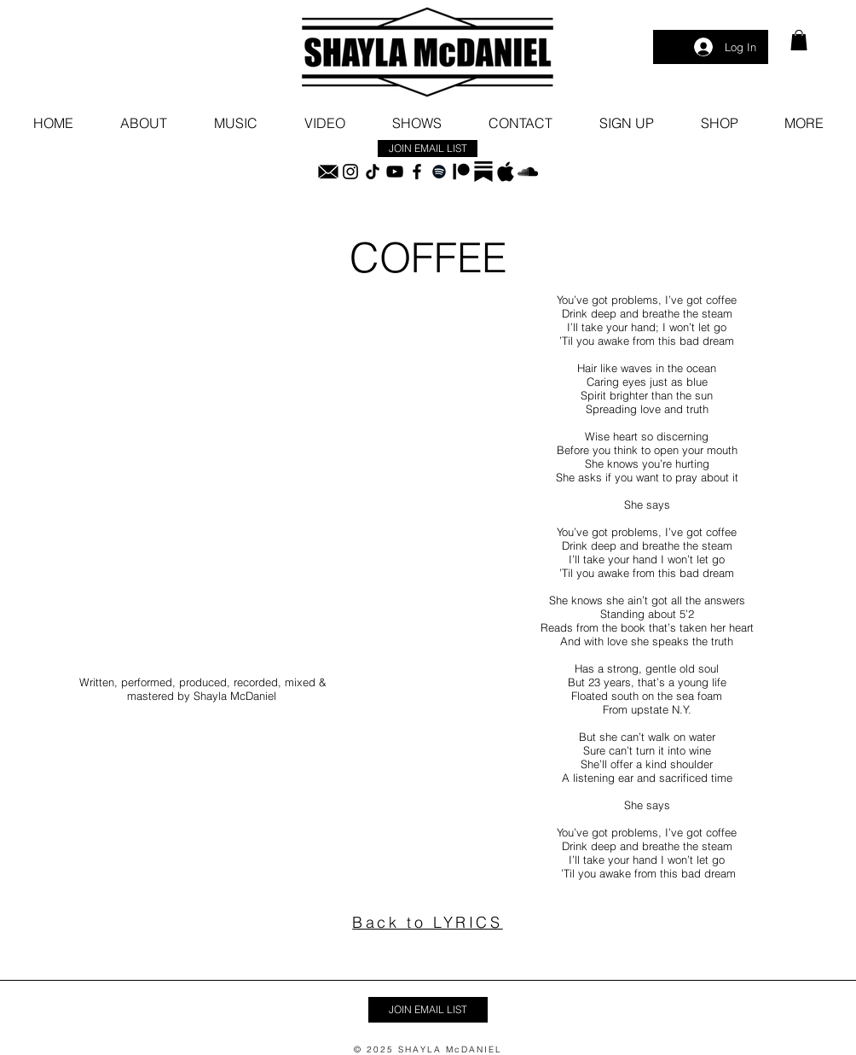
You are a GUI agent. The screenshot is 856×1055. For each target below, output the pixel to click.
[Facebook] (417, 171)
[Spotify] (439, 171)
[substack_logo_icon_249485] (483, 171)
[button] (803, 123)
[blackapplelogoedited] (505, 171)
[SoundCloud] (528, 171)
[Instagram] (350, 171)
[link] (798, 40)
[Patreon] (461, 171)
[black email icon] (328, 171)
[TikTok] (372, 171)
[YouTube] (395, 171)
